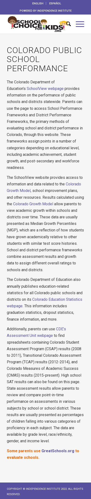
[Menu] (77, 24)
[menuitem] (38, 3)
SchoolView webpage (45, 88)
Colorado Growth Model (33, 204)
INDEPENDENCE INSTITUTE (54, 10)
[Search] (66, 24)
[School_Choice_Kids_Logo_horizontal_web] (38, 24)
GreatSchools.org (57, 451)
